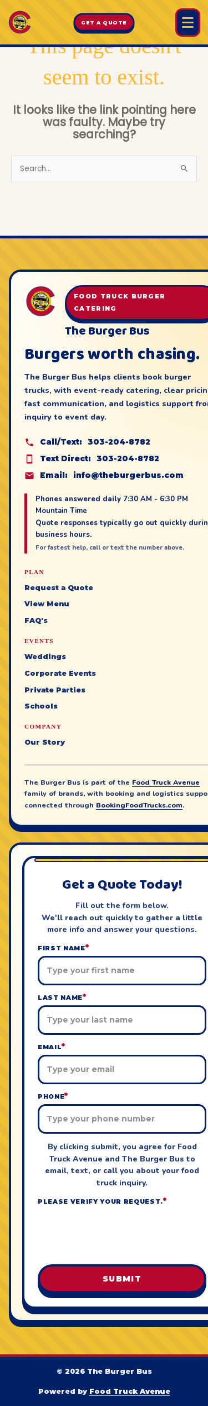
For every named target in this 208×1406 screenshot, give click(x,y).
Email (51, 1046)
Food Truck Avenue (166, 782)
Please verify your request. (102, 1201)
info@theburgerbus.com (128, 475)
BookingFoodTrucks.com (139, 805)
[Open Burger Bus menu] (187, 22)
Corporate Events (60, 673)
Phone (53, 1096)
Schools (41, 706)
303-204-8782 (119, 441)
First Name (63, 948)
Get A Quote (104, 22)
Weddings (45, 656)
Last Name (62, 997)
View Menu (46, 604)
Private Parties (54, 690)
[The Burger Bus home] (20, 22)
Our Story (44, 742)
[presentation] (122, 1231)
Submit (122, 1279)
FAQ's (36, 620)
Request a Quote (58, 588)
